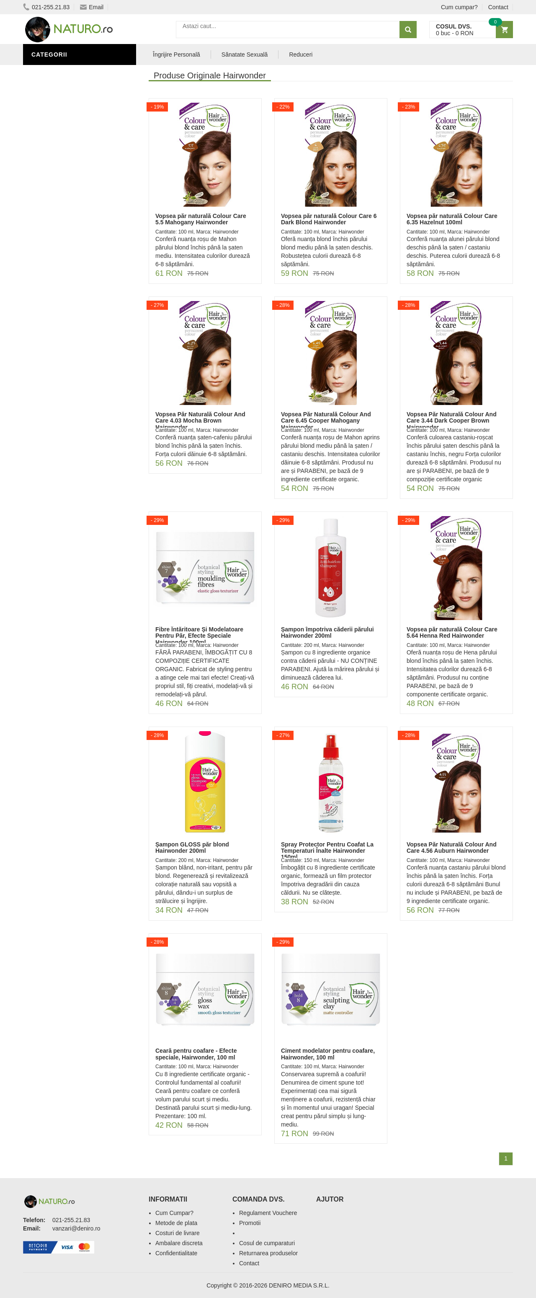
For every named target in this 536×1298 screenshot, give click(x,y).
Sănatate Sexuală (245, 54)
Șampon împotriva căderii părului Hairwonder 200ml (327, 632)
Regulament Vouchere (268, 1213)
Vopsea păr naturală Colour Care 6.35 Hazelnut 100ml (452, 219)
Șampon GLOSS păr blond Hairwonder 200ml (192, 847)
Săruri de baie (57, 135)
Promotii (249, 1223)
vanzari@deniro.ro (76, 1228)
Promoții (48, 85)
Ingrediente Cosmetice (72, 110)
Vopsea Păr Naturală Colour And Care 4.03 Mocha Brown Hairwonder (200, 421)
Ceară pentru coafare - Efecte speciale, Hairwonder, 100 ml (196, 1053)
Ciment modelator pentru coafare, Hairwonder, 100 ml (328, 1053)
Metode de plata (176, 1223)
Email (91, 7)
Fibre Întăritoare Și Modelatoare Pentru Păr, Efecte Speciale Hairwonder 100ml (199, 636)
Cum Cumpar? (174, 1213)
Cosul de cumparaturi (267, 1243)
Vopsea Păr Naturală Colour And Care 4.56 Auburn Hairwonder (452, 847)
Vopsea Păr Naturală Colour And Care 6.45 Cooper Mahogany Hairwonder (326, 421)
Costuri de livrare (177, 1233)
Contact (498, 7)
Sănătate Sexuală (64, 72)
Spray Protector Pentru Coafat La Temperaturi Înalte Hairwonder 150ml (327, 851)
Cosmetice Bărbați (65, 148)
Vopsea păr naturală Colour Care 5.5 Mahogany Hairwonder (200, 219)
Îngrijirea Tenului (64, 122)
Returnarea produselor (268, 1253)
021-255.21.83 (46, 7)
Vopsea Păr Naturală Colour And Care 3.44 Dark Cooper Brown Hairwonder (452, 421)
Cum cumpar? (459, 7)
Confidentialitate (176, 1253)
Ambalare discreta (179, 1243)
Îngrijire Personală (67, 97)
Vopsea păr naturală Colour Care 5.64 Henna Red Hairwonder (452, 632)
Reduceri (300, 54)
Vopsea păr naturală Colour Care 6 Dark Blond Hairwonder (328, 219)
